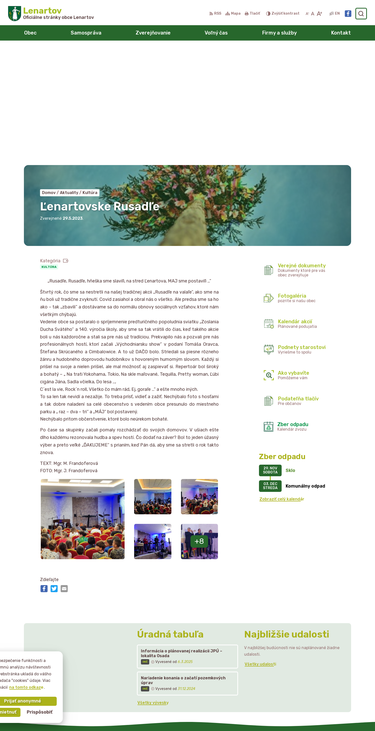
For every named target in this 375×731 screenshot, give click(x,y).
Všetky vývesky (153, 585)
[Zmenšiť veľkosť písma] (307, 13)
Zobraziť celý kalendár (281, 381)
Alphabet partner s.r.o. (193, 717)
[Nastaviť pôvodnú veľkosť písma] (312, 13)
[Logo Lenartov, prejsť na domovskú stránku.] (51, 13)
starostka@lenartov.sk (313, 684)
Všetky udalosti (260, 547)
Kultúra (49, 149)
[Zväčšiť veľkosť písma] (319, 13)
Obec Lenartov (268, 717)
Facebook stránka (309, 689)
